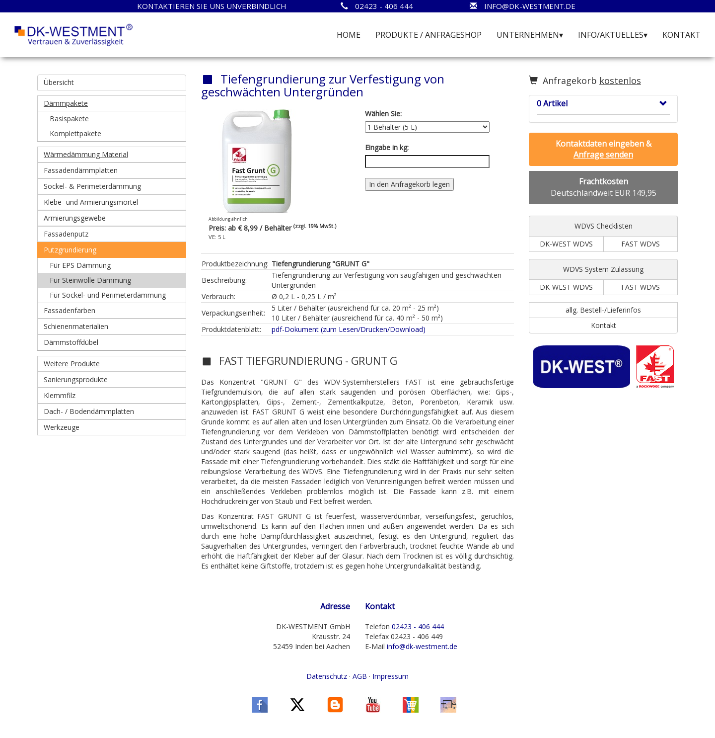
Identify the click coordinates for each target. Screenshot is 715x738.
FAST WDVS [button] (640, 243)
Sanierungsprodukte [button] (76, 379)
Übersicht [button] (59, 82)
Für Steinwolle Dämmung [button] (90, 280)
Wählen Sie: (383, 113)
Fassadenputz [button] (66, 234)
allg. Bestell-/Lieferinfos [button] (603, 310)
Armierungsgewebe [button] (75, 218)
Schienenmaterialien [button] (76, 326)
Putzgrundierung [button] (70, 249)
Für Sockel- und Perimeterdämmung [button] (108, 295)
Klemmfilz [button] (59, 395)
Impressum (390, 676)
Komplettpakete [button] (75, 133)
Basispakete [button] (69, 118)
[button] (111, 103)
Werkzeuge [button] (61, 427)
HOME (348, 34)
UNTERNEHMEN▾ (530, 34)
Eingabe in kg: (387, 147)
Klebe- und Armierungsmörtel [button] (91, 202)
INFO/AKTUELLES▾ (612, 34)
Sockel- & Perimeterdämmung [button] (92, 186)
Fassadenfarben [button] (69, 310)
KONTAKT (681, 34)
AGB (360, 676)
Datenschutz (326, 676)
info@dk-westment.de (422, 646)
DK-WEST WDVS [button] (566, 243)
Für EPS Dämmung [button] (80, 265)
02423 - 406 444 (418, 626)
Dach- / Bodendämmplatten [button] (89, 411)
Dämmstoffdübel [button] (71, 342)
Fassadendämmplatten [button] (81, 170)
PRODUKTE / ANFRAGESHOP (428, 34)
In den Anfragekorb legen (409, 184)
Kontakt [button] (603, 325)
